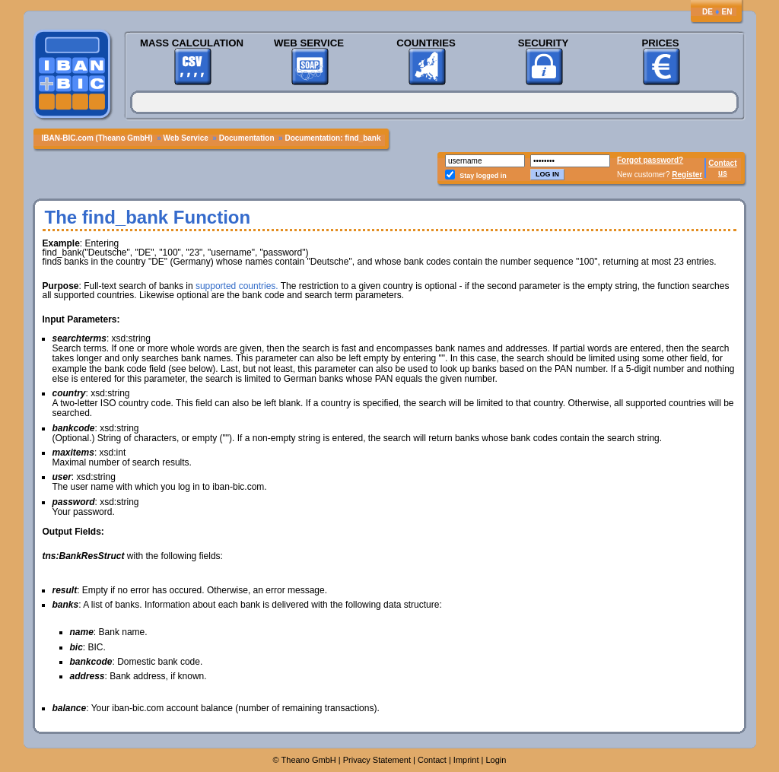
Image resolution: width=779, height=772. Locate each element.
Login (495, 759)
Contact (722, 163)
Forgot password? (650, 160)
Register (687, 174)
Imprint (466, 759)
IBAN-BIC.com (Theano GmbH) (97, 138)
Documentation (247, 138)
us (722, 173)
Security (543, 43)
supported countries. (237, 286)
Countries (426, 43)
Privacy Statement (377, 759)
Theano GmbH (308, 759)
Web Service (309, 43)
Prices (660, 43)
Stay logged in (483, 175)
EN (727, 12)
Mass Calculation (191, 43)
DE (707, 12)
